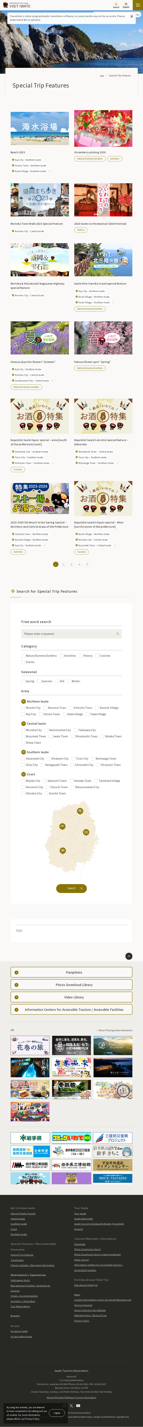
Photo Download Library (87, 1249)
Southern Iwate (19, 1224)
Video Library (81, 1260)
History (81, 229)
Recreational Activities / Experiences (30, 1285)
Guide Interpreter (83, 1218)
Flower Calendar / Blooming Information (33, 1265)
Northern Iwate (19, 1234)
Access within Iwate (21, 1336)
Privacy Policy (81, 1320)
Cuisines (18, 469)
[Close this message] (132, 17)
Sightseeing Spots (20, 1280)
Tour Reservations (20, 1306)
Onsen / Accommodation (24, 1296)
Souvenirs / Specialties (23, 1301)
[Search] (116, 5)
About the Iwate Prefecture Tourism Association (71, 1397)
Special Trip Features (22, 1255)
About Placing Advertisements (115, 1030)
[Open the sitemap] (138, 5)
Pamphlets (80, 1244)
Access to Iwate (19, 1331)
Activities (114, 158)
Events (15, 1316)
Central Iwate (18, 1218)
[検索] (117, 634)
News (77, 1294)
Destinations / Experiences (28, 1275)
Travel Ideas (17, 1260)
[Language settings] (126, 6)
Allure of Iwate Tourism (23, 1213)
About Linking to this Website (90, 1310)
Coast (14, 1229)
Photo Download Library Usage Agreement (97, 1254)
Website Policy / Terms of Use (90, 1315)
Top (102, 75)
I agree (57, 1412)
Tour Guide (80, 1213)
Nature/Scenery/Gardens (90, 158)
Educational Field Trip (86, 1285)
